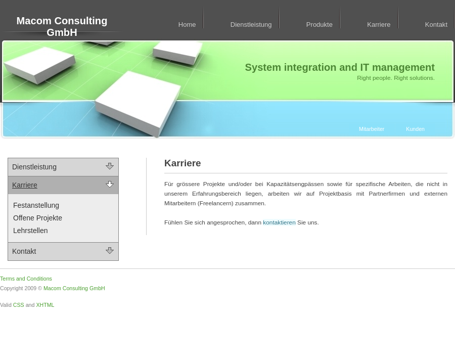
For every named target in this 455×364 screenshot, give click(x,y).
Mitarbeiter (371, 129)
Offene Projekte (37, 218)
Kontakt (436, 24)
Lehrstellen (30, 230)
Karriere (378, 24)
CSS (18, 305)
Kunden (415, 129)
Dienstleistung (251, 24)
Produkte (319, 24)
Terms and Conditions (26, 279)
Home (187, 24)
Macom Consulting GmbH (62, 26)
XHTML (45, 305)
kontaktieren (279, 222)
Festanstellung (36, 205)
